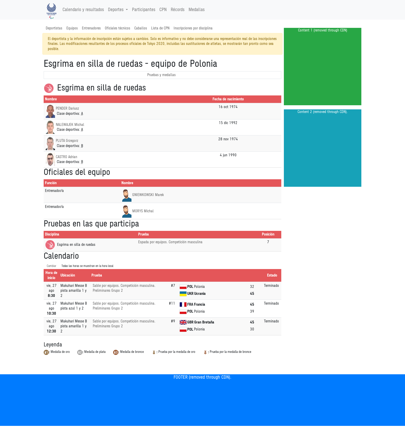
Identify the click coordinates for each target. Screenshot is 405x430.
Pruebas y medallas (161, 75)
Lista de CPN (160, 28)
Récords (177, 10)
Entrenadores (91, 28)
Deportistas (54, 28)
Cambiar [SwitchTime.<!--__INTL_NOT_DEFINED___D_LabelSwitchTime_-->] (51, 266)
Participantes (143, 10)
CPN (163, 10)
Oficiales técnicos (117, 28)
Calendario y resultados (83, 10)
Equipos (72, 28)
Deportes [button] (116, 10)
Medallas (197, 10)
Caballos (140, 28)
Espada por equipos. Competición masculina (170, 242)
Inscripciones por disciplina (193, 28)
